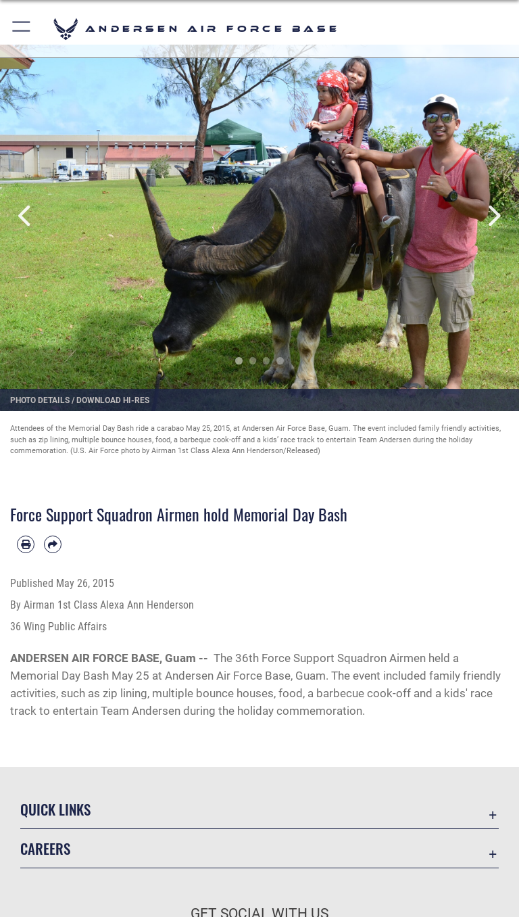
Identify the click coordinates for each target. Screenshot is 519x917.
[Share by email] (52, 544)
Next (493, 216)
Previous (26, 216)
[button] (22, 28)
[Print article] (25, 544)
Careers (45, 848)
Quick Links (55, 809)
